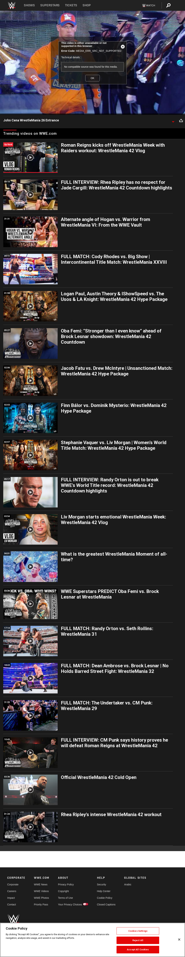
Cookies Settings (137, 931)
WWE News (41, 884)
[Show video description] (173, 120)
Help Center (104, 891)
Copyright (63, 891)
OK (92, 78)
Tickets (71, 5)
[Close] (179, 939)
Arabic (127, 884)
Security (101, 884)
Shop (87, 5)
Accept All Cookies (138, 949)
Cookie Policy (104, 897)
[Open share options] (181, 120)
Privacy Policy (66, 884)
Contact (11, 904)
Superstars (50, 5)
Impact (11, 897)
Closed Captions (106, 904)
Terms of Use (65, 897)
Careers (11, 891)
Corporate (12, 884)
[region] (92, 940)
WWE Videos (41, 891)
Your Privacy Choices (70, 904)
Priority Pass (41, 904)
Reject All (137, 940)
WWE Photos (41, 897)
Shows (29, 5)
